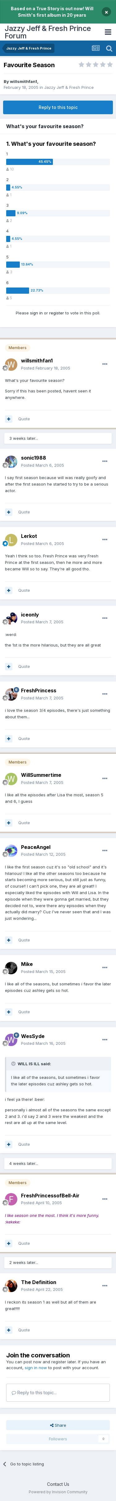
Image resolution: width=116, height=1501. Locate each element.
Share (58, 1425)
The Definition (38, 1282)
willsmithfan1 (23, 81)
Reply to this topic (58, 107)
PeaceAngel (35, 847)
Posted (45, 368)
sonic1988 (33, 458)
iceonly (30, 615)
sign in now (36, 1367)
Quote (24, 418)
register (56, 312)
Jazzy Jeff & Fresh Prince (69, 87)
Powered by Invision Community (58, 1492)
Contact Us (58, 1484)
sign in (36, 312)
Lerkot (29, 536)
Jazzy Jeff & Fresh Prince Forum (48, 32)
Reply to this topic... (34, 1392)
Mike (27, 964)
